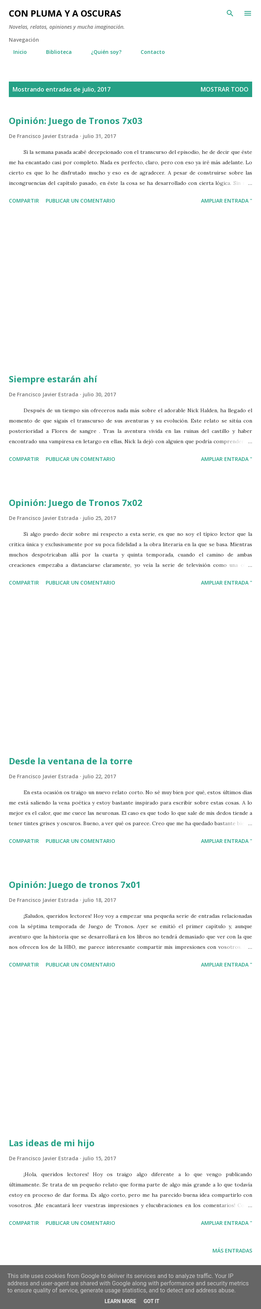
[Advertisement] (130, 290)
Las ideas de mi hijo (52, 1143)
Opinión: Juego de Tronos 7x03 (75, 120)
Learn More (120, 1301)
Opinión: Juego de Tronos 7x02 (75, 502)
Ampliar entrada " (226, 200)
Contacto (148, 51)
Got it (151, 1301)
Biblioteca (54, 51)
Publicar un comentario (80, 200)
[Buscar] (230, 13)
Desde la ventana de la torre (71, 761)
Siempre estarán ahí (53, 379)
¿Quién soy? (102, 51)
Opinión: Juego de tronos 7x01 (75, 884)
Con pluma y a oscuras (65, 13)
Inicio (15, 51)
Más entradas (232, 1250)
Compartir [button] (24, 200)
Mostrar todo (224, 89)
